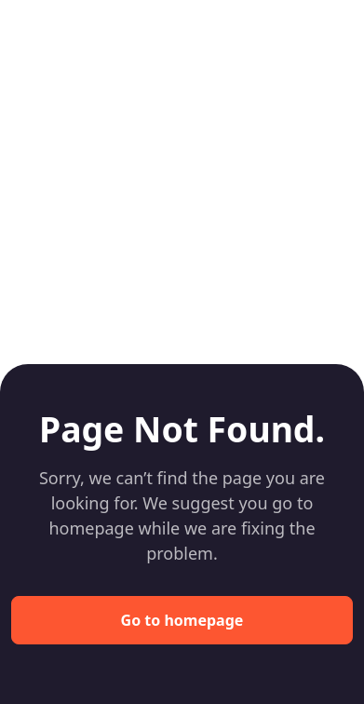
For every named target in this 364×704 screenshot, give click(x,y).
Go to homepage (182, 620)
